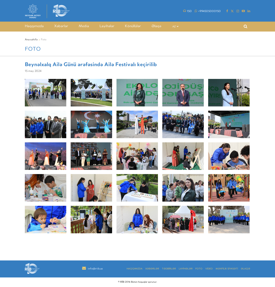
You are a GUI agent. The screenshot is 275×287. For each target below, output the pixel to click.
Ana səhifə (31, 39)
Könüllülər (133, 26)
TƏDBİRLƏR (169, 269)
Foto (198, 269)
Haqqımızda (34, 26)
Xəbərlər (61, 26)
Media (84, 26)
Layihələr (106, 26)
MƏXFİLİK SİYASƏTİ (227, 269)
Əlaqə (156, 26)
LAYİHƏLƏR (185, 269)
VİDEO (209, 269)
